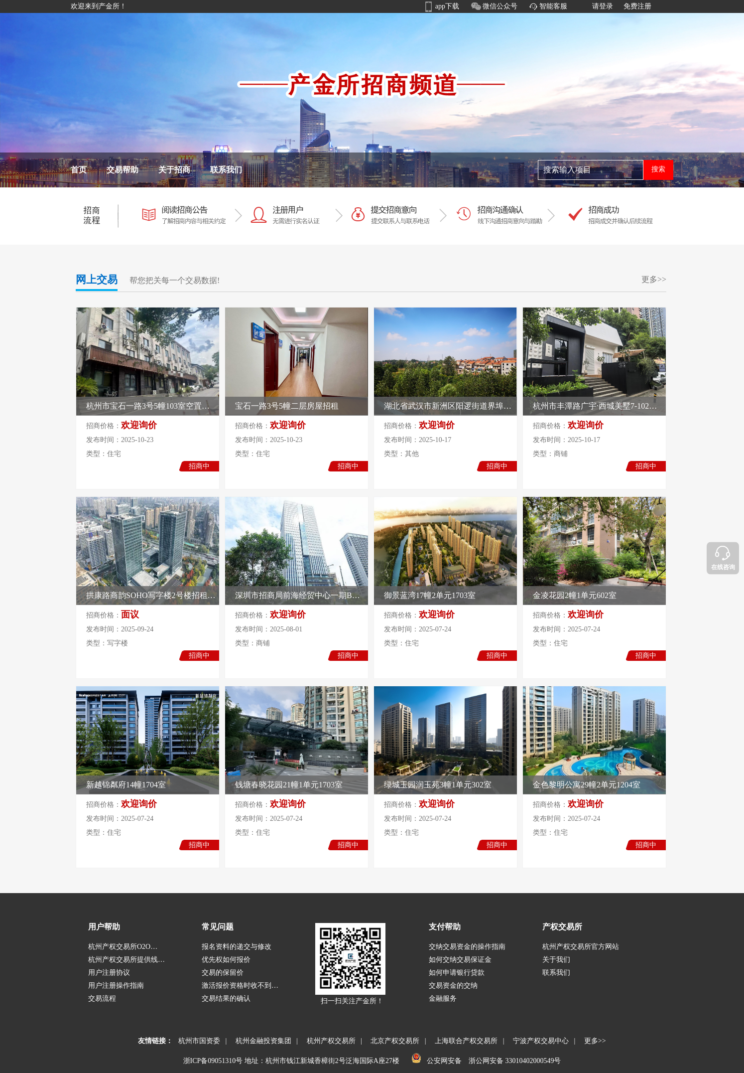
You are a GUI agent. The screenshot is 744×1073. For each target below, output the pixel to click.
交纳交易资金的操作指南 (467, 946)
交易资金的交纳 (453, 985)
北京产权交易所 (393, 1041)
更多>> (653, 279)
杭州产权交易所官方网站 (580, 946)
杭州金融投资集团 (261, 1041)
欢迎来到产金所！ (98, 6)
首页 (79, 169)
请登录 (602, 6)
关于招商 (174, 169)
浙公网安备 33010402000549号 (514, 1061)
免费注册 (637, 6)
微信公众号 (500, 6)
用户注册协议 (109, 972)
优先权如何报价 (226, 959)
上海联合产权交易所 (464, 1041)
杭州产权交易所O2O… (122, 946)
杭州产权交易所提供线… (126, 959)
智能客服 (553, 6)
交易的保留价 (223, 972)
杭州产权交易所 (329, 1041)
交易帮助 (122, 169)
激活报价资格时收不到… (240, 985)
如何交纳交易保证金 (460, 959)
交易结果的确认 (226, 998)
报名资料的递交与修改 (236, 946)
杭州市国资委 (197, 1041)
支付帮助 (445, 926)
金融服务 (443, 998)
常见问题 (218, 926)
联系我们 (226, 169)
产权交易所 (562, 926)
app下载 (447, 6)
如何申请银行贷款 (457, 972)
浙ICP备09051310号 (213, 1061)
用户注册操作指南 (116, 985)
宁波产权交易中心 (539, 1041)
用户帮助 (104, 926)
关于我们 (556, 959)
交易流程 (102, 998)
